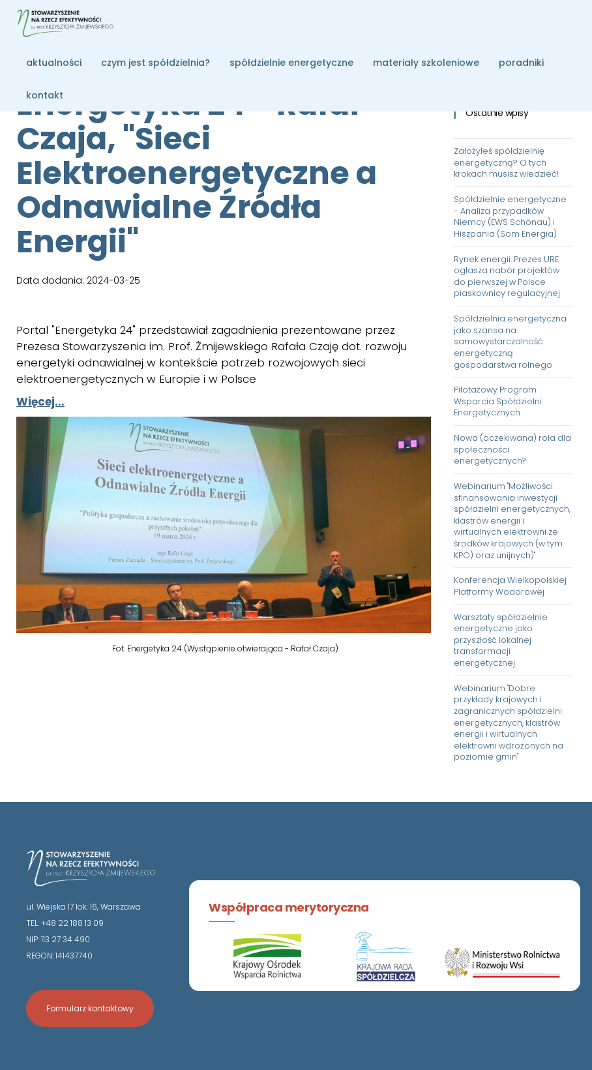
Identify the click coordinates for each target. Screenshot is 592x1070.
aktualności (53, 62)
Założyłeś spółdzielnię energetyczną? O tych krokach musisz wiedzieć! (506, 162)
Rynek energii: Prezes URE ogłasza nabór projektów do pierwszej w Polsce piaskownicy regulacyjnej (507, 276)
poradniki (521, 62)
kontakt (44, 95)
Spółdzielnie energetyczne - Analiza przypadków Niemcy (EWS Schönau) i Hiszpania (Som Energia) (510, 216)
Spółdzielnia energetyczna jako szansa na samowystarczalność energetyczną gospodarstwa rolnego (510, 341)
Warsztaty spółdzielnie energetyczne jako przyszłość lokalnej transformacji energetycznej (501, 640)
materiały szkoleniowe (426, 62)
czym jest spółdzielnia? (155, 62)
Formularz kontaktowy (90, 1008)
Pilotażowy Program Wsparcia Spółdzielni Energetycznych (498, 401)
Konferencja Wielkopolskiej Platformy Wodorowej (510, 585)
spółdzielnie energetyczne (291, 62)
